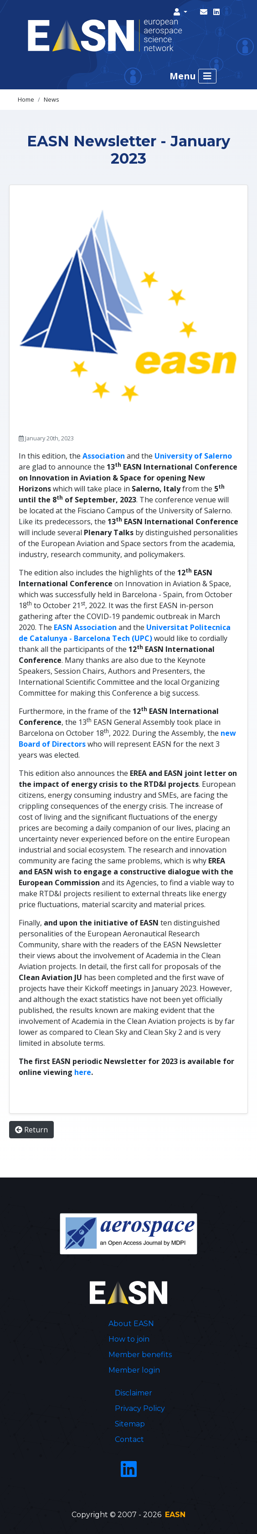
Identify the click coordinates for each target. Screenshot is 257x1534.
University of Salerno (193, 456)
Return (31, 1130)
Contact (129, 1439)
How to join (128, 1339)
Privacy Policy (140, 1408)
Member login (134, 1370)
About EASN (131, 1323)
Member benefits (140, 1354)
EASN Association (85, 627)
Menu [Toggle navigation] (193, 76)
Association (103, 456)
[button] (180, 12)
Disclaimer (133, 1393)
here (82, 1072)
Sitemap (130, 1424)
